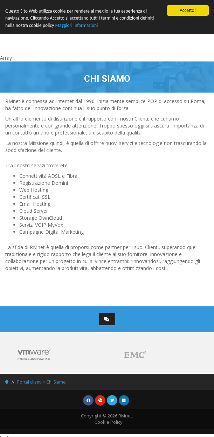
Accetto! (188, 10)
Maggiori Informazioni (76, 25)
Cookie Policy (109, 422)
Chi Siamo (56, 382)
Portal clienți (29, 382)
